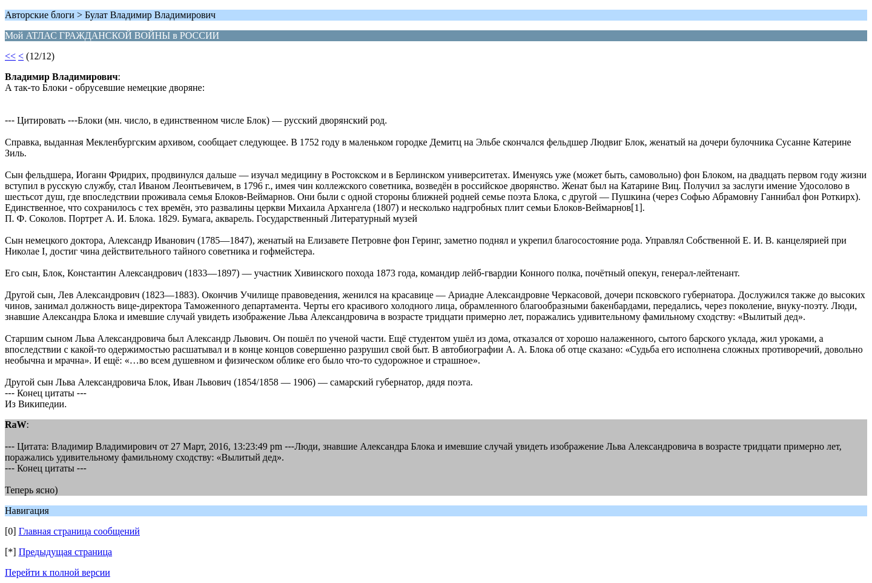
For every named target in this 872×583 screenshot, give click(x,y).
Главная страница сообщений (79, 531)
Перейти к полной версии (57, 572)
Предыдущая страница (65, 552)
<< (10, 56)
